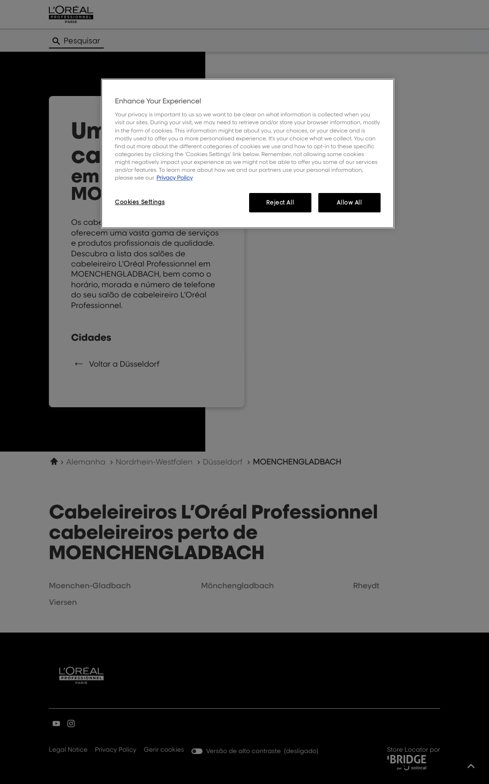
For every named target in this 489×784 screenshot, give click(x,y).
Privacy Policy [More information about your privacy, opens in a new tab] (174, 177)
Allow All (349, 202)
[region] (247, 153)
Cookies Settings (140, 202)
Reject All (280, 202)
